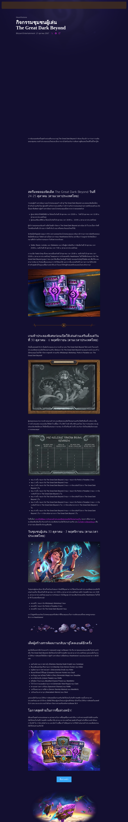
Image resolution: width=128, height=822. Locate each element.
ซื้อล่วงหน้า (64, 686)
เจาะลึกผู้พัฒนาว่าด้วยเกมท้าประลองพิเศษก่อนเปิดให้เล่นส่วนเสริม (58, 425)
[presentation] (8, 5)
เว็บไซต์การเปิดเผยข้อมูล (86, 428)
